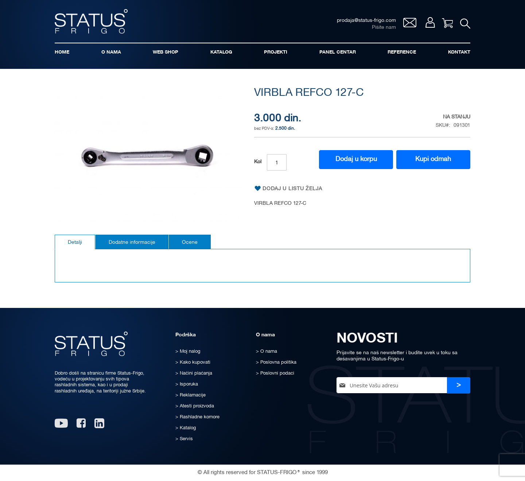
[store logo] (91, 21)
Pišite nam (384, 27)
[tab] (75, 242)
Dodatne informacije (132, 242)
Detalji (75, 242)
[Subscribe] (458, 385)
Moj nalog (430, 22)
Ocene (190, 242)
